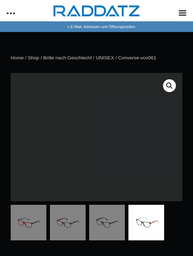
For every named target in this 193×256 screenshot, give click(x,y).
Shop (33, 57)
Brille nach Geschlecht (67, 57)
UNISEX (105, 57)
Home (17, 57)
